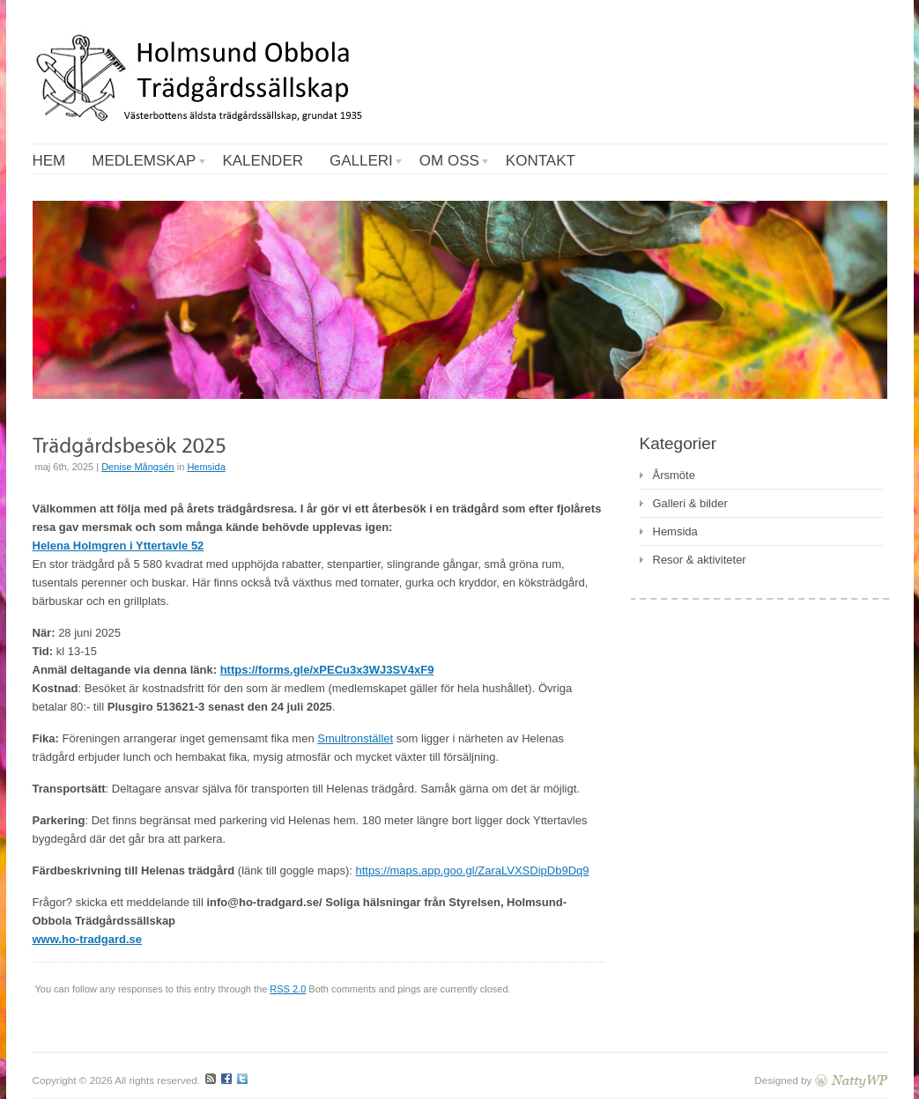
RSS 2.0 (288, 989)
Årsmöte (674, 475)
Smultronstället (355, 738)
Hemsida (206, 466)
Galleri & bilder (690, 503)
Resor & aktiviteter (699, 559)
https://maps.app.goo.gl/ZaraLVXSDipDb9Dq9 (472, 870)
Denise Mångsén (137, 466)
